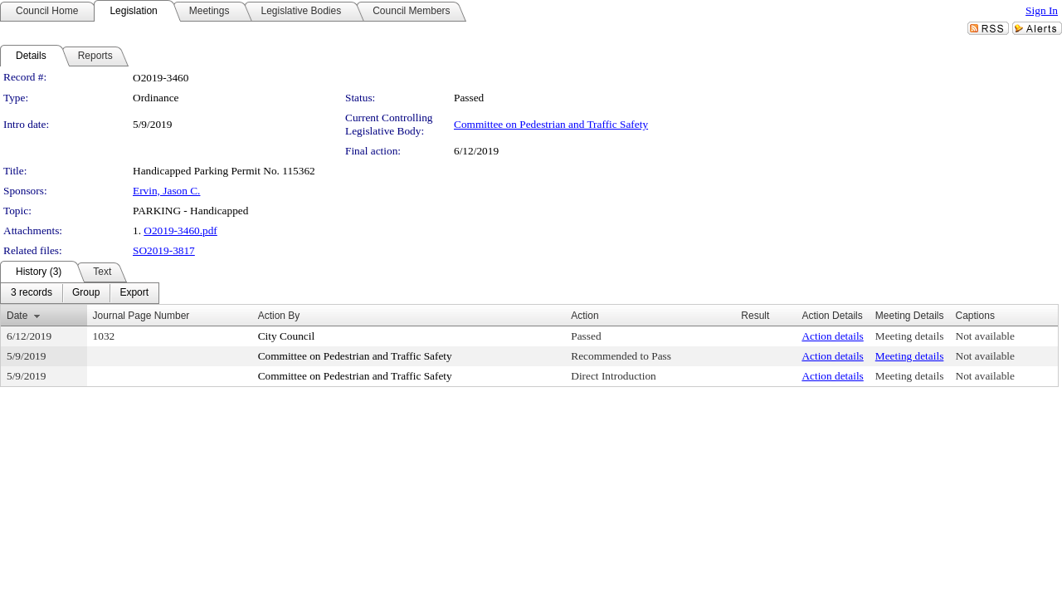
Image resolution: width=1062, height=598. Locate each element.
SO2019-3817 (164, 250)
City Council (286, 336)
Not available (985, 336)
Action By (279, 315)
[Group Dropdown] (86, 293)
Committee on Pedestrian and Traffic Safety (551, 124)
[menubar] (79, 293)
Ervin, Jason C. (166, 190)
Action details (832, 336)
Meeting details (909, 336)
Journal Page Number (141, 315)
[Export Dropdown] (134, 293)
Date (17, 315)
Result (755, 315)
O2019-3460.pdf (180, 230)
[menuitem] (31, 293)
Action (584, 315)
